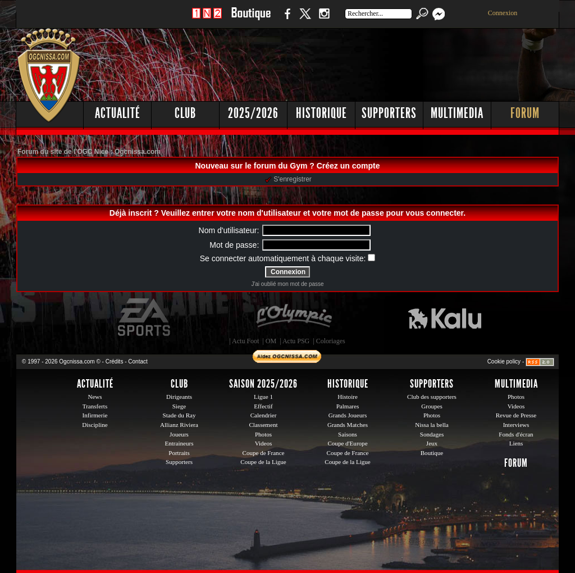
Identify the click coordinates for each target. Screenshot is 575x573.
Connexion (503, 13)
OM (271, 341)
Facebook (285, 19)
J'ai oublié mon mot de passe (287, 284)
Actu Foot (245, 341)
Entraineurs (179, 443)
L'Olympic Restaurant (294, 317)
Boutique (250, 19)
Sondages (432, 434)
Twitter (304, 19)
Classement (263, 424)
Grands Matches (347, 424)
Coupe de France (264, 452)
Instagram (324, 19)
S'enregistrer (288, 179)
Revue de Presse (516, 415)
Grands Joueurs (347, 415)
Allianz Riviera (179, 424)
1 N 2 (207, 19)
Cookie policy (504, 361)
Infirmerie (95, 415)
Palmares (347, 406)
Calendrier (263, 415)
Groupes (431, 406)
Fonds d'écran (516, 434)
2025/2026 (253, 113)
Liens (516, 443)
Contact (137, 361)
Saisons (347, 434)
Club (185, 113)
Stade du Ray (179, 415)
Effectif (263, 406)
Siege (179, 406)
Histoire (347, 396)
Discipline (94, 424)
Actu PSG (295, 341)
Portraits (179, 452)
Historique (321, 113)
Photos (263, 434)
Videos (263, 443)
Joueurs (179, 434)
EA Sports (145, 317)
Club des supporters (432, 396)
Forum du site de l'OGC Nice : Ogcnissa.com (89, 152)
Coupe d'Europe (347, 443)
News (95, 396)
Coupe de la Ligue (263, 461)
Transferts (95, 406)
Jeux (431, 443)
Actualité (117, 113)
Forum (525, 113)
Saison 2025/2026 (263, 383)
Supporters (389, 113)
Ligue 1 (263, 396)
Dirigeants (179, 396)
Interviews (516, 424)
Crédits (115, 361)
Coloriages (330, 341)
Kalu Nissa (444, 317)
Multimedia (457, 113)
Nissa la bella (432, 424)
